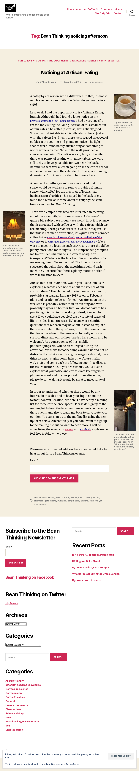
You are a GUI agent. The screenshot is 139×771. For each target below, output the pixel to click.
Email (34, 466)
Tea (124, 62)
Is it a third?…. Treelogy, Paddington (93, 560)
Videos (118, 10)
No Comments (96, 84)
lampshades (74, 506)
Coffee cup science (16, 701)
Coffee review (20, 62)
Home (70, 10)
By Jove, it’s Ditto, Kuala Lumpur (90, 573)
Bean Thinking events (68, 503)
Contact (117, 14)
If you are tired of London (86, 586)
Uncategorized (14, 742)
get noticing (51, 506)
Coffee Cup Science (99, 10)
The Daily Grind (103, 14)
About (79, 10)
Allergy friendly (14, 693)
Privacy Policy (73, 764)
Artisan (37, 503)
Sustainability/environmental (22, 734)
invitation (62, 506)
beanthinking (48, 84)
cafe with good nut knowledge (23, 697)
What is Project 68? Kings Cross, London (95, 580)
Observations (79, 62)
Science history (100, 62)
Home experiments (56, 62)
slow (116, 62)
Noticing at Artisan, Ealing (69, 73)
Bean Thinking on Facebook (26, 586)
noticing (85, 506)
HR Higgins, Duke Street (86, 567)
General (37, 62)
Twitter (70, 436)
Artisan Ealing (49, 503)
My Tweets (11, 616)
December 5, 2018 (72, 84)
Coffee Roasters (15, 709)
